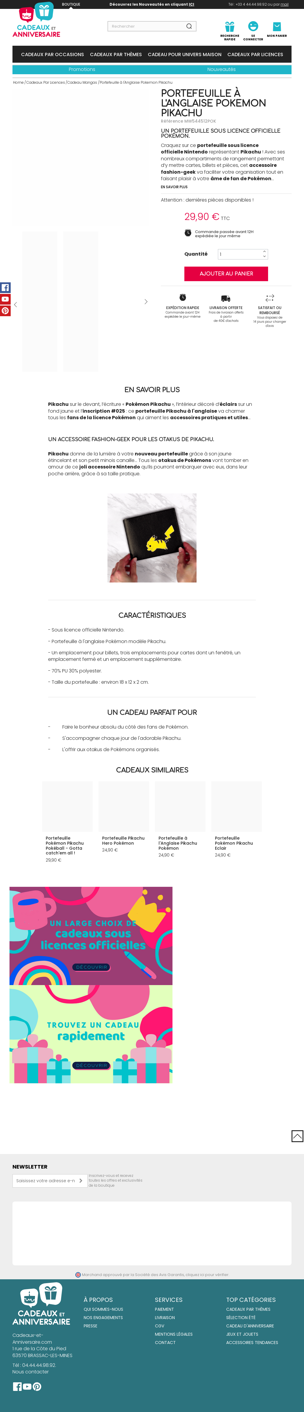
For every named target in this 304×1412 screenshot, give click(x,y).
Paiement (164, 1310)
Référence (172, 121)
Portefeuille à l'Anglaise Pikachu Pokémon (178, 843)
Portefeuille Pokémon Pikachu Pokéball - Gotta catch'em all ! (65, 846)
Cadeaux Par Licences (255, 54)
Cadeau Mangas (82, 82)
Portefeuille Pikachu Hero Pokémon (123, 841)
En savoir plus (174, 186)
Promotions (82, 69)
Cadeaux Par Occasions (52, 54)
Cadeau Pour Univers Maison (184, 54)
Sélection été (241, 1318)
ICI (191, 4)
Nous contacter (30, 1372)
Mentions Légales (174, 1334)
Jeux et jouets (242, 1334)
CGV (159, 1326)
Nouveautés (222, 69)
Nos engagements (103, 1318)
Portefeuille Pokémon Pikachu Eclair (234, 843)
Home (18, 82)
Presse (90, 1326)
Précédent (15, 305)
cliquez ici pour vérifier (207, 1274)
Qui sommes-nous (103, 1310)
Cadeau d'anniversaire (250, 1326)
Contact (165, 1343)
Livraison (165, 1318)
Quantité (196, 254)
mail (285, 4)
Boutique (71, 4)
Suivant (146, 302)
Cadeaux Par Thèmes (116, 54)
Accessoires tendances (252, 1343)
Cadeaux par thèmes (248, 1310)
